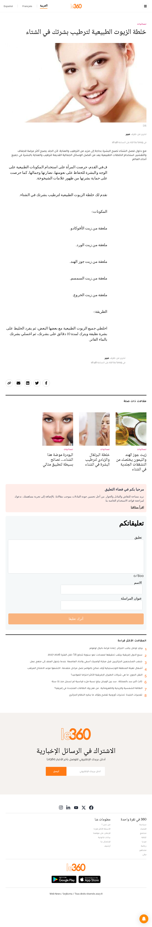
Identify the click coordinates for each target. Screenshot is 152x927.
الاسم (138, 606)
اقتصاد (143, 852)
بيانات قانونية (104, 860)
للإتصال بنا (105, 865)
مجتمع (143, 856)
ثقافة (143, 860)
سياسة (142, 848)
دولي (144, 877)
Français (27, 6)
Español (8, 6)
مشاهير (142, 873)
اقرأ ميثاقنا (137, 530)
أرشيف (107, 869)
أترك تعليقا (76, 642)
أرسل (56, 794)
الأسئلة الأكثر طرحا (102, 852)
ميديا (144, 865)
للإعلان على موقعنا (101, 856)
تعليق (138, 561)
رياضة (143, 869)
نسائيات (141, 47)
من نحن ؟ (106, 848)
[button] (143, 918)
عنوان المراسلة (131, 622)
